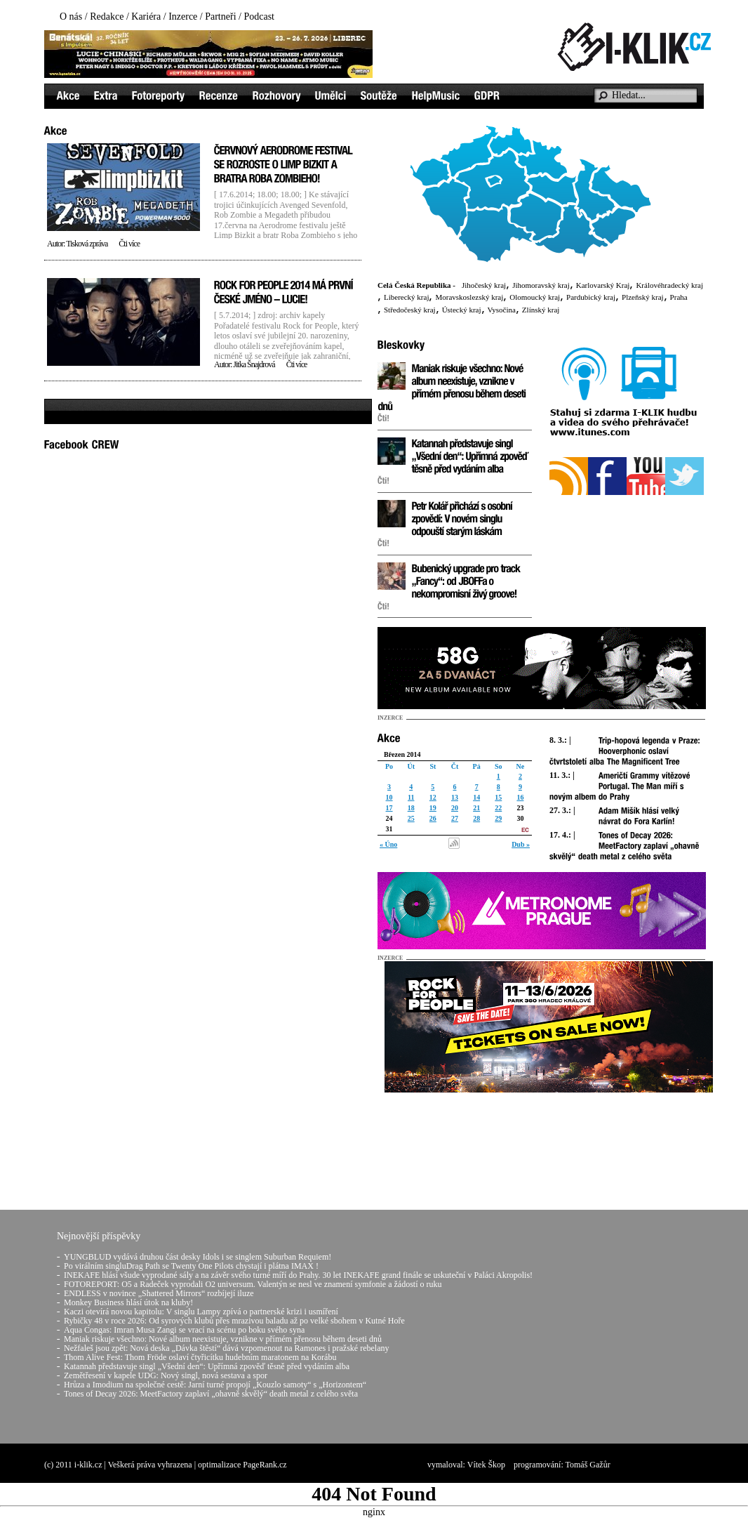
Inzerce (182, 16)
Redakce (106, 16)
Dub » (521, 844)
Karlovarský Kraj (603, 285)
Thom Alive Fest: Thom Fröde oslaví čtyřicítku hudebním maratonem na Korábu (200, 1357)
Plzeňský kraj (643, 297)
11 (411, 797)
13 (454, 797)
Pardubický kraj (590, 297)
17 (389, 808)
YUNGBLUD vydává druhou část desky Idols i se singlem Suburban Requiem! (197, 1257)
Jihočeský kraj (484, 285)
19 (432, 808)
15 (498, 797)
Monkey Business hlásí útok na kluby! (128, 1302)
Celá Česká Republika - (416, 285)
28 (476, 818)
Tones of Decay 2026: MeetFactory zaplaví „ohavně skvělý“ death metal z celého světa (211, 1394)
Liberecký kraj (406, 297)
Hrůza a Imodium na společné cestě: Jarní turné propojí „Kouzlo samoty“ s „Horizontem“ (215, 1385)
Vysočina (502, 309)
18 (411, 808)
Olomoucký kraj (534, 297)
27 (454, 818)
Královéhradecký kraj (669, 285)
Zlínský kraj (540, 309)
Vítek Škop (486, 1465)
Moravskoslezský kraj (469, 297)
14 (476, 797)
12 (432, 797)
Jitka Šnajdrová (253, 364)
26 (432, 818)
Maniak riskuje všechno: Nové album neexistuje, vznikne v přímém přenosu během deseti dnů (223, 1339)
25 (411, 818)
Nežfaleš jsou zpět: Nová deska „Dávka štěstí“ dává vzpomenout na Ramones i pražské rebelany (226, 1348)
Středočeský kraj (410, 309)
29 (498, 818)
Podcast (258, 16)
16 (519, 797)
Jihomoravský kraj (541, 285)
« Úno (388, 844)
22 (498, 808)
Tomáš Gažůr (588, 1465)
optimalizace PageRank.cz (242, 1465)
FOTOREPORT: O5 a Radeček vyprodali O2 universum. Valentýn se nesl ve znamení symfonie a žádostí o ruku (252, 1284)
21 (476, 808)
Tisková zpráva (86, 244)
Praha (679, 297)
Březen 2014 (402, 754)
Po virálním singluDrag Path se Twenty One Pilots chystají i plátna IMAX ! (191, 1266)
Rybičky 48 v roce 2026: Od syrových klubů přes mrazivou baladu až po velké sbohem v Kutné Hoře (234, 1321)
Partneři (220, 16)
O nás (71, 16)
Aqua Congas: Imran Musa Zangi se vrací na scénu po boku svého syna (184, 1330)
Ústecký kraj (461, 309)
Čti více (129, 244)
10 (389, 797)
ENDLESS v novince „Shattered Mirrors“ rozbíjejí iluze (159, 1293)
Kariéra (146, 16)
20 (454, 808)
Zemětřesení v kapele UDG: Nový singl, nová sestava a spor (165, 1375)
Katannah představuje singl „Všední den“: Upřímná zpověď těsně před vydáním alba (206, 1366)
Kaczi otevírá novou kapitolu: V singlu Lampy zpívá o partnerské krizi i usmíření (201, 1311)
